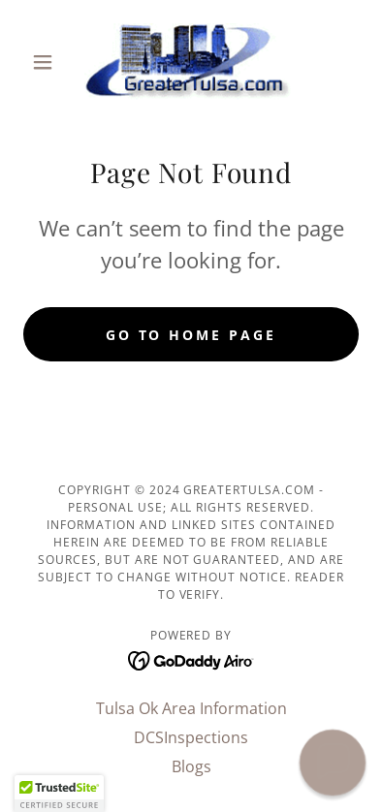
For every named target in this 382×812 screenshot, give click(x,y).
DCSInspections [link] (191, 737)
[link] (191, 62)
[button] (48, 62)
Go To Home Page (191, 335)
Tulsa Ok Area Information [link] (191, 708)
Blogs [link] (191, 766)
